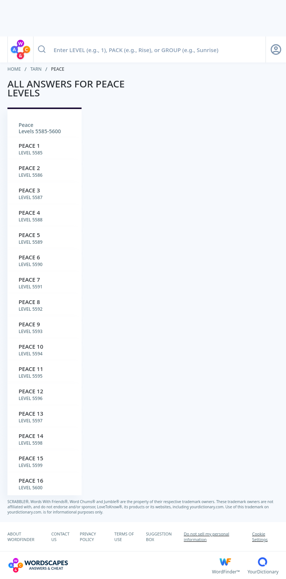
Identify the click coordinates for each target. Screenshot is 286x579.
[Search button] (42, 49)
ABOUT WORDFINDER (20, 536)
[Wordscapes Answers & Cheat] (109, 565)
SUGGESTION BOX (159, 536)
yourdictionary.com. (208, 506)
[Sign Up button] (276, 49)
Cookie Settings (260, 536)
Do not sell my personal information (206, 536)
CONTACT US (60, 536)
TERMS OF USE (124, 536)
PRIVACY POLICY (88, 536)
